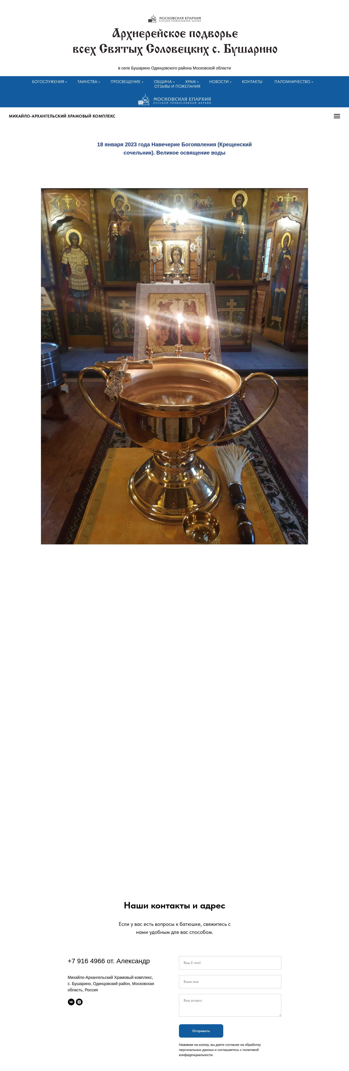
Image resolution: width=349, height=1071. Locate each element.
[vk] (71, 1002)
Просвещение (125, 81)
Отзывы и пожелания (177, 86)
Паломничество (292, 81)
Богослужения (48, 81)
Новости (219, 81)
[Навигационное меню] (337, 116)
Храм (190, 81)
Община (163, 81)
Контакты (252, 81)
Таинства (87, 81)
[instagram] (79, 1002)
